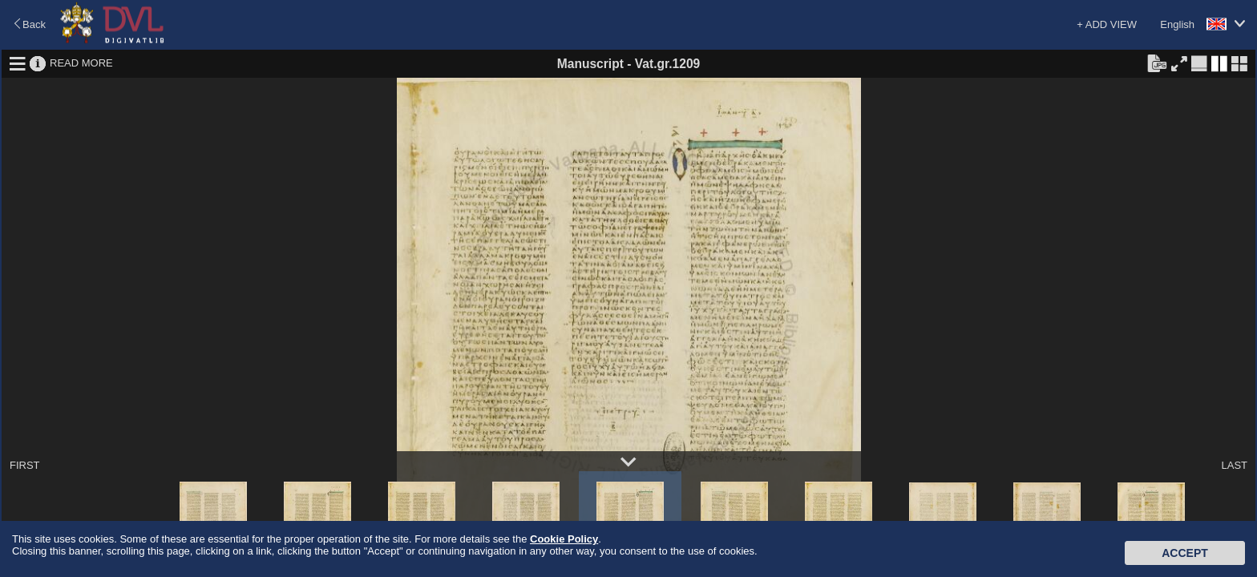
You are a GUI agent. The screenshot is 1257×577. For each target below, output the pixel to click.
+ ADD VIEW (1107, 24)
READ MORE (81, 63)
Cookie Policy (564, 539)
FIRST (25, 465)
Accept (1185, 553)
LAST (1234, 465)
